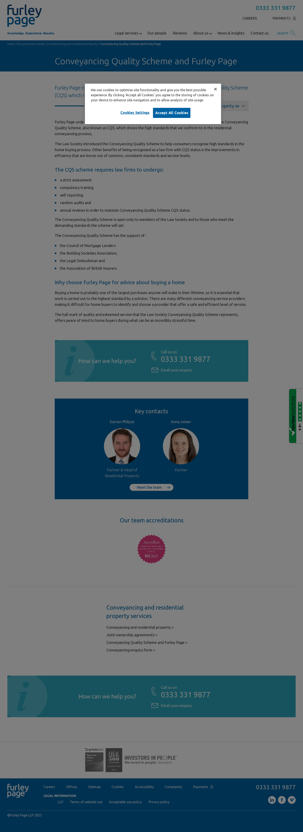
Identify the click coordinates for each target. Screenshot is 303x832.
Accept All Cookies (171, 113)
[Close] (215, 89)
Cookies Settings (135, 113)
